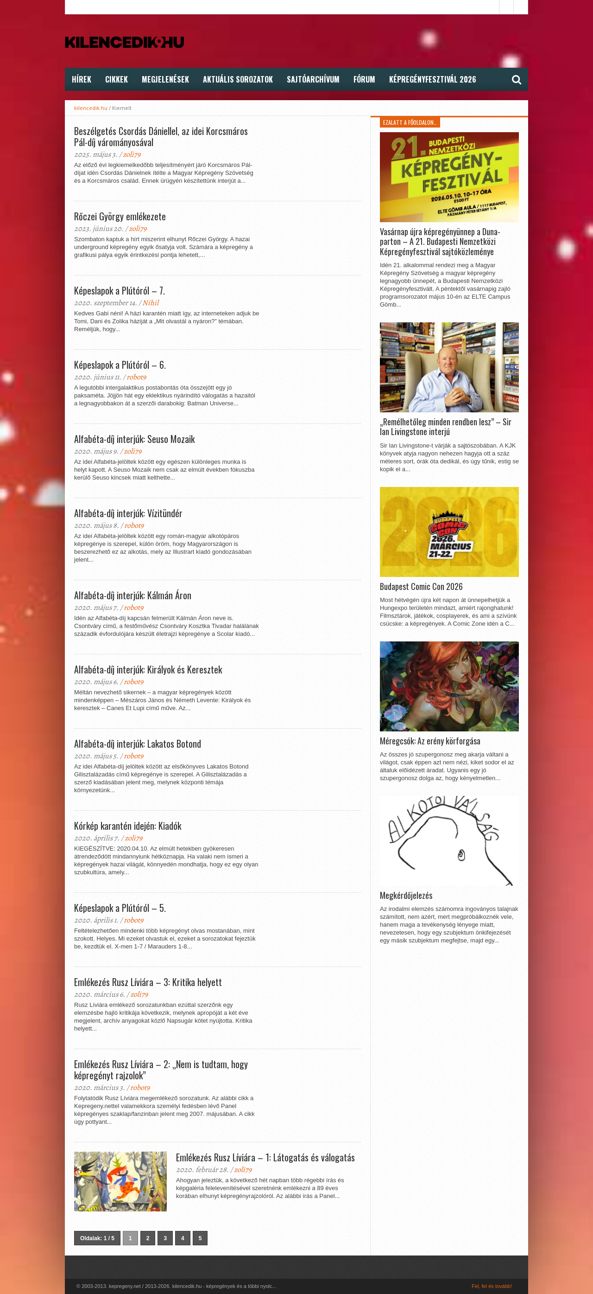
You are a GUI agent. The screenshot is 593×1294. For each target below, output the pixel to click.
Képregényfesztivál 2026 (432, 79)
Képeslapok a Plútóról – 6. (120, 364)
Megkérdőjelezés (406, 895)
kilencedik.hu (90, 107)
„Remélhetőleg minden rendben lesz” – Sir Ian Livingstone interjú (445, 427)
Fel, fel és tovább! (492, 1286)
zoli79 (131, 154)
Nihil (150, 303)
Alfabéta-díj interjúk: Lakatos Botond (137, 743)
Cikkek (116, 79)
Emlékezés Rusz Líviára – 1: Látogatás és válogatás (265, 1157)
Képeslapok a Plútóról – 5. (120, 907)
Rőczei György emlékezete (120, 216)
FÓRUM (364, 79)
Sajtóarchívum (313, 79)
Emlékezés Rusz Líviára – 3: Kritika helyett (148, 981)
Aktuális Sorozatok (238, 79)
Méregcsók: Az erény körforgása (430, 741)
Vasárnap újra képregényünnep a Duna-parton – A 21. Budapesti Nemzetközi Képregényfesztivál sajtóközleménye (440, 242)
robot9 (136, 377)
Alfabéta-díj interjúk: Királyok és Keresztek (148, 669)
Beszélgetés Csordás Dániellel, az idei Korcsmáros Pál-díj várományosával (161, 136)
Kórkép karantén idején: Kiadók (127, 825)
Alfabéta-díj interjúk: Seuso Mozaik (134, 438)
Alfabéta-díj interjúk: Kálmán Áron (132, 595)
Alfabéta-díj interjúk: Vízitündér (128, 513)
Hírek (81, 79)
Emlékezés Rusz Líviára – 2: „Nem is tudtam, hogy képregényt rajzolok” (161, 1069)
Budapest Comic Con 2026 (421, 587)
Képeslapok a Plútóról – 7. (119, 290)
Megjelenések (165, 79)
